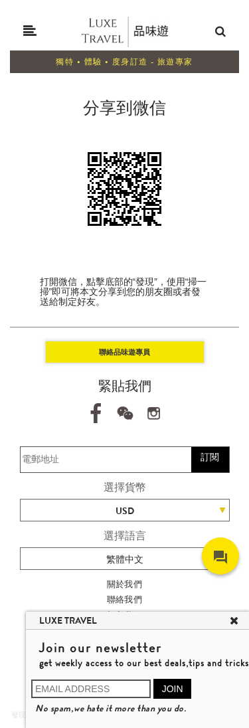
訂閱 (210, 457)
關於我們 (125, 584)
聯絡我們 (125, 599)
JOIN (172, 688)
